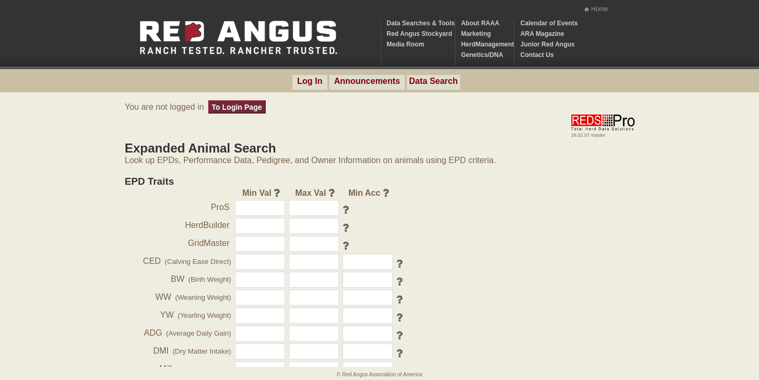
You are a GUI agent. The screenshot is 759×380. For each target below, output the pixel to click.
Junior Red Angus (547, 44)
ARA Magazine (542, 33)
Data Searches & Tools (421, 23)
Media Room (405, 44)
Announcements (367, 81)
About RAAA (480, 23)
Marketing (476, 33)
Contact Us (536, 55)
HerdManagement (487, 44)
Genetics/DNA (482, 55)
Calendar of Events (549, 23)
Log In (310, 81)
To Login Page (237, 107)
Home (599, 9)
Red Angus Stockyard (419, 33)
